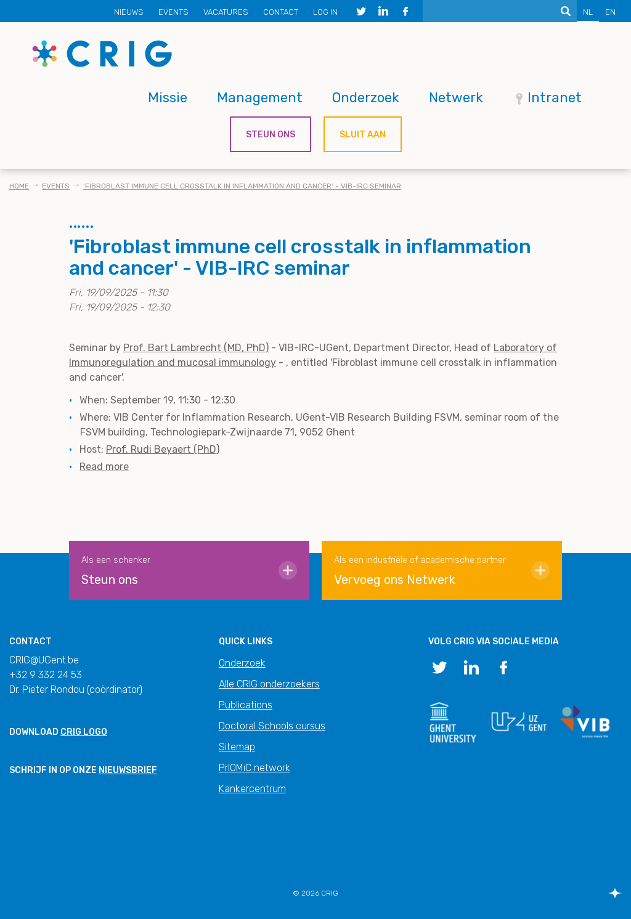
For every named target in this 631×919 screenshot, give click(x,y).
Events (173, 12)
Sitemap (237, 747)
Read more (104, 466)
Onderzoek (365, 97)
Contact (280, 12)
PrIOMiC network (254, 768)
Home (19, 186)
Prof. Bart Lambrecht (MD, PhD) (196, 348)
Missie (167, 97)
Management (260, 97)
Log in (325, 12)
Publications (245, 705)
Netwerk (456, 97)
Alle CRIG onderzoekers (269, 684)
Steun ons (270, 134)
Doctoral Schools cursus (272, 726)
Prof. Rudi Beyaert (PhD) (162, 449)
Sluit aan (363, 134)
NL (588, 12)
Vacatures (225, 12)
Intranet (554, 97)
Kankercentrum (252, 789)
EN (610, 12)
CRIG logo (83, 732)
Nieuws (129, 12)
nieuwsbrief (128, 770)
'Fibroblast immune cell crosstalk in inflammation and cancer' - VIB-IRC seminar (242, 186)
